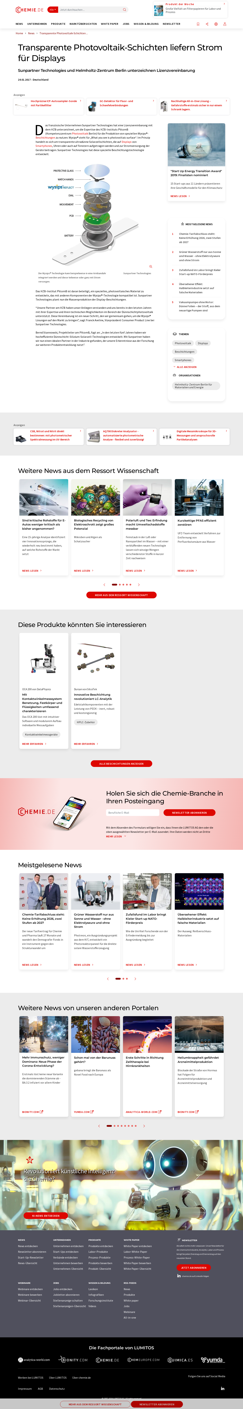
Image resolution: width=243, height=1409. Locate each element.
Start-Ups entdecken (65, 1251)
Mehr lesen (117, 836)
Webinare (129, 1312)
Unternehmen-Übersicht (68, 1268)
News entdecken (28, 1246)
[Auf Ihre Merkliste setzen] (198, 24)
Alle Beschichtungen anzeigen (121, 763)
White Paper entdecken (138, 1246)
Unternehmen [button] (37, 23)
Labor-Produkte (98, 1251)
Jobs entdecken (62, 1289)
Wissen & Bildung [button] (146, 23)
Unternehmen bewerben (68, 1263)
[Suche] (124, 10)
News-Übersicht (27, 1263)
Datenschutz (57, 1388)
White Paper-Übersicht (137, 1268)
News (127, 1289)
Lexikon (93, 1289)
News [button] (19, 23)
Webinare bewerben (30, 1294)
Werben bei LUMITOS (30, 1377)
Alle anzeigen (184, 367)
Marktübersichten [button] (83, 23)
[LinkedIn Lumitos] (222, 1388)
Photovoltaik (80, 133)
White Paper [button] (109, 23)
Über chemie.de (81, 1377)
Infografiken (96, 1294)
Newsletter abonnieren (189, 812)
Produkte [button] (58, 23)
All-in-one (130, 1317)
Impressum (25, 1388)
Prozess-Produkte (99, 1257)
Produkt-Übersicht (99, 1268)
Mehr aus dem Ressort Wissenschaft (121, 595)
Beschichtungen (45, 137)
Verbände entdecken (65, 1257)
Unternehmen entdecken (68, 1246)
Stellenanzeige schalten (68, 1300)
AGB (40, 1388)
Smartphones (44, 146)
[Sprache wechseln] (216, 24)
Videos (92, 1306)
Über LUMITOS (58, 1377)
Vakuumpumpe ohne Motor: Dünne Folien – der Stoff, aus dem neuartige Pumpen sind (199, 306)
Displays (127, 141)
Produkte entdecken (100, 1246)
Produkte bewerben (100, 1263)
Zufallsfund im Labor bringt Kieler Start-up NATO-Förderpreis (200, 272)
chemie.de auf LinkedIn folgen (193, 1276)
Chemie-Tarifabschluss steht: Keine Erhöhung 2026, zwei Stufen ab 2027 (200, 238)
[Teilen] (207, 24)
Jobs (127, 1306)
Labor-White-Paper (135, 1251)
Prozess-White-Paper (137, 1257)
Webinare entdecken (30, 1289)
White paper (131, 1300)
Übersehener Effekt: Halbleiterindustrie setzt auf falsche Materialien (196, 288)
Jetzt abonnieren (194, 1267)
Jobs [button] (126, 23)
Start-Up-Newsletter (31, 1257)
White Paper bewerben (137, 1263)
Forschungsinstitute (100, 1300)
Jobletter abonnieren (66, 1294)
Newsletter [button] (171, 23)
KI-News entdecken (46, 1215)
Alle (52, 9)
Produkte (129, 1294)
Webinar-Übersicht (29, 1300)
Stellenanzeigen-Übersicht (69, 1306)
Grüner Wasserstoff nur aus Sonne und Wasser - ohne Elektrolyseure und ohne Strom (200, 256)
